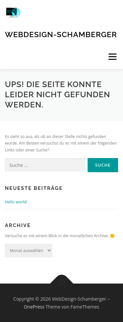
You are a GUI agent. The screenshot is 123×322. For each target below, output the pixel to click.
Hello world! (16, 202)
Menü (112, 56)
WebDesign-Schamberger (61, 34)
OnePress (34, 307)
